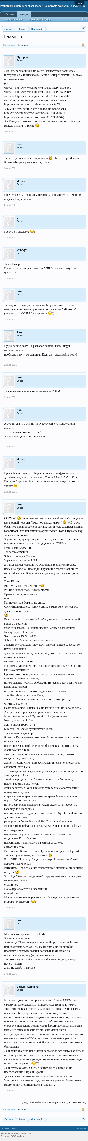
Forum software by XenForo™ (16, 1133)
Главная (9, 14)
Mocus (21, 181)
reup (19, 920)
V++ (19, 144)
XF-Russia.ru (17, 1136)
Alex (19, 332)
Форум (24, 14)
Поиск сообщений (13, 19)
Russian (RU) (9, 1128)
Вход (79, 3)
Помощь (81, 1128)
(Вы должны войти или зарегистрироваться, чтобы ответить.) (54, 1102)
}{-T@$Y (22, 250)
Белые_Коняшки (28, 986)
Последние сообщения (38, 19)
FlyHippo (22, 57)
